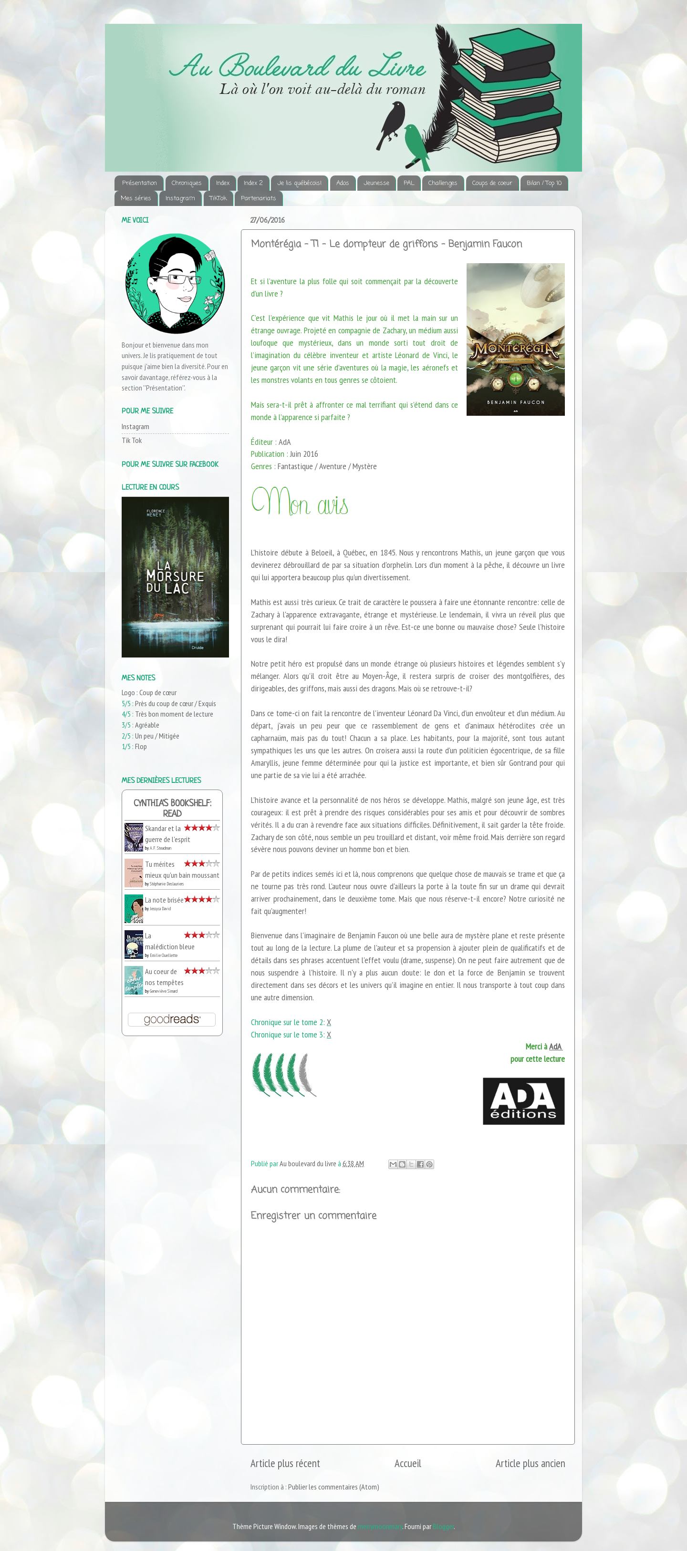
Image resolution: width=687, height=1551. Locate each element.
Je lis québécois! (299, 183)
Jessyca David (160, 908)
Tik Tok (132, 440)
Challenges (443, 183)
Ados (342, 183)
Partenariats (258, 198)
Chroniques (187, 183)
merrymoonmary (380, 1526)
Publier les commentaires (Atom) (333, 1486)
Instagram (180, 198)
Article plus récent (285, 1463)
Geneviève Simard (163, 991)
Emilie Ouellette (163, 955)
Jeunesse (376, 183)
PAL (409, 183)
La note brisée (164, 899)
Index (222, 183)
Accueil (408, 1463)
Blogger (443, 1526)
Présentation (139, 183)
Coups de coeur (492, 183)
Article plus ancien (530, 1463)
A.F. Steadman (160, 848)
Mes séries (136, 198)
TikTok (218, 198)
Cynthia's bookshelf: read (172, 809)
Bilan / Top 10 (544, 183)
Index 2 (253, 183)
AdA (556, 1046)
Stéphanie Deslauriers (167, 884)
